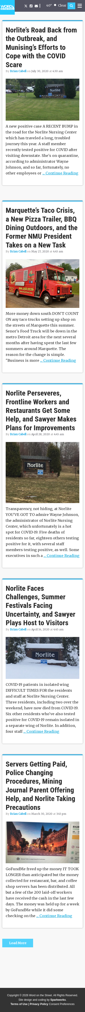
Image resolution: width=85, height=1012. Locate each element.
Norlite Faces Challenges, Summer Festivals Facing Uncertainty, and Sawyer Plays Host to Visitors (40, 605)
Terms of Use (18, 1004)
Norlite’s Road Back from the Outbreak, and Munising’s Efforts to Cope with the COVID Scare (41, 47)
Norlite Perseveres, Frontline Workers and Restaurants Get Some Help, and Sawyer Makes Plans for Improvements (41, 410)
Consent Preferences (62, 1004)
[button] (71, 5)
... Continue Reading (60, 173)
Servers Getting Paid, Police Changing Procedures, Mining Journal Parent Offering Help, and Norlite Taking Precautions (40, 786)
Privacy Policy (39, 1004)
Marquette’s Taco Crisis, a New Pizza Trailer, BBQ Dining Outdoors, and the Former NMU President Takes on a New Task (42, 227)
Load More (17, 943)
